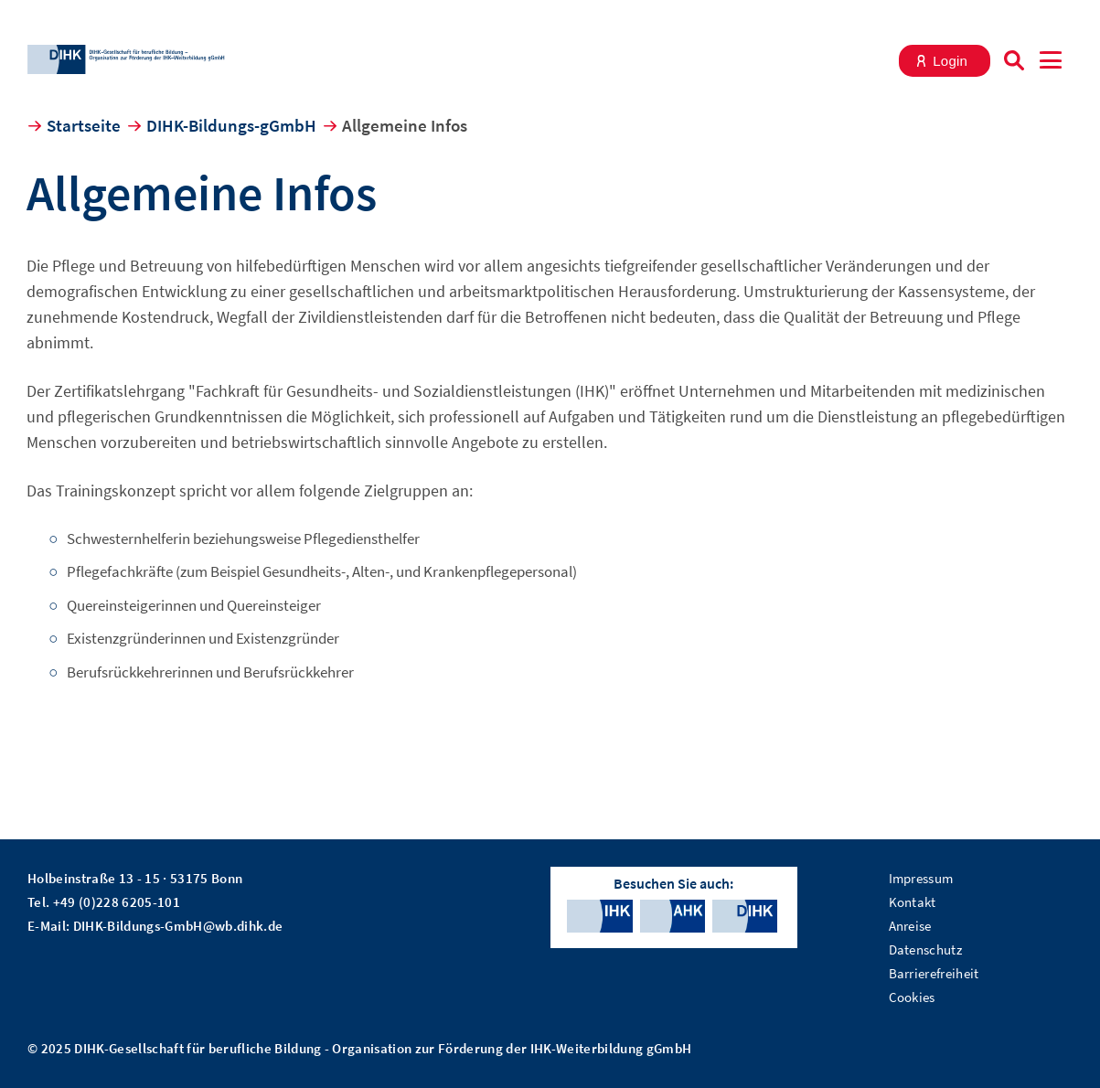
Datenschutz (926, 949)
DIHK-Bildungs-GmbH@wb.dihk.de (178, 925)
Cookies (912, 997)
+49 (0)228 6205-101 (116, 902)
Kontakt (912, 902)
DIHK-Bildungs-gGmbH (231, 125)
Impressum (921, 878)
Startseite (84, 125)
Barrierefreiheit (934, 973)
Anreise (910, 925)
